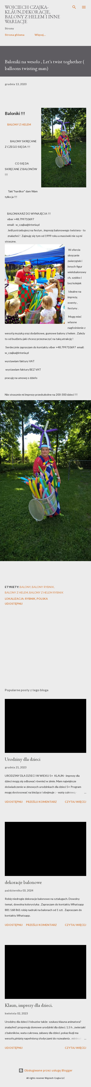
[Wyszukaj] (74, 7)
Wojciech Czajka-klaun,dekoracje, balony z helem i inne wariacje (32, 14)
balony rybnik (43, 587)
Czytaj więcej (75, 801)
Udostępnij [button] (14, 603)
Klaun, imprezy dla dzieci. (29, 1005)
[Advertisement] (45, 647)
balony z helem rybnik (46, 592)
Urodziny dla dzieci (22, 759)
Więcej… (40, 34)
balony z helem (16, 592)
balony (25, 587)
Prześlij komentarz (41, 801)
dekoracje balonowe (23, 882)
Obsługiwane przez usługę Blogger (45, 1070)
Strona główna (14, 34)
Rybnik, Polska (36, 598)
